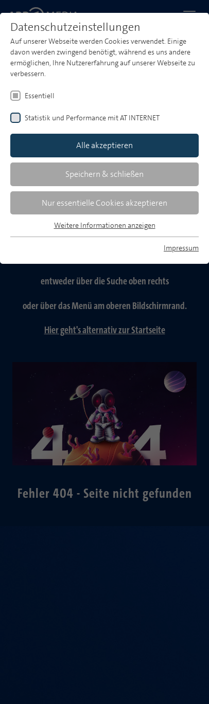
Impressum (181, 247)
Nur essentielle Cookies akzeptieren (104, 202)
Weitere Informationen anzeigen (104, 225)
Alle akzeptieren (104, 145)
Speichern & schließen (104, 174)
